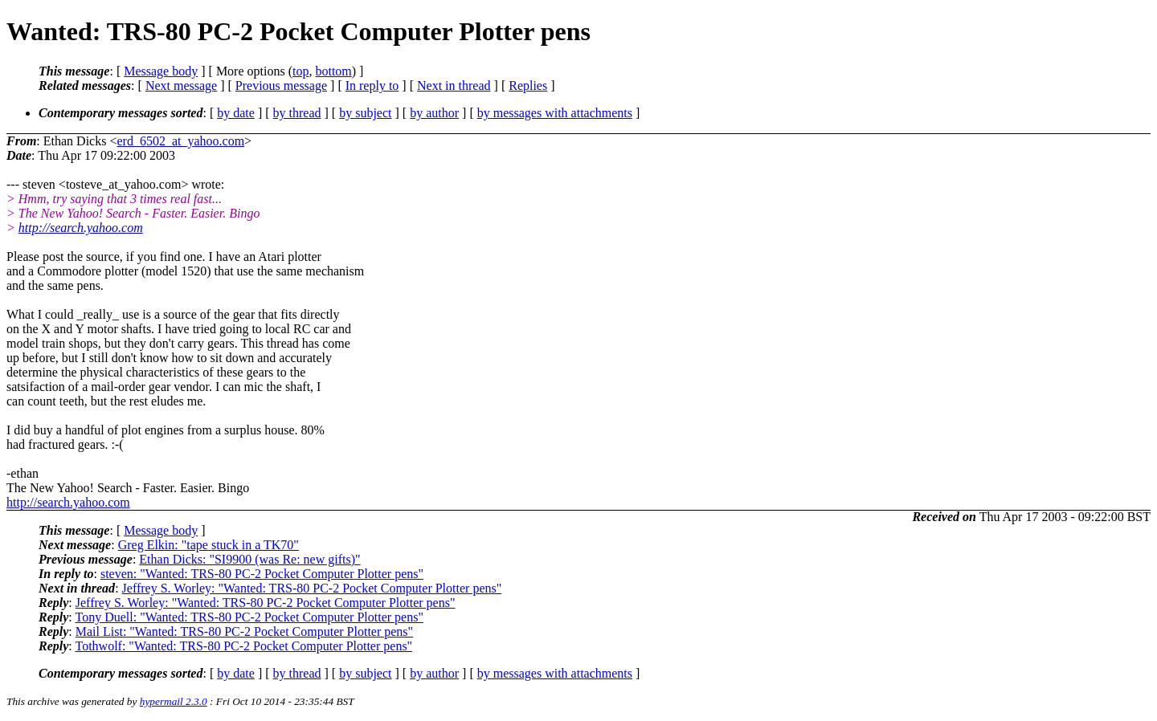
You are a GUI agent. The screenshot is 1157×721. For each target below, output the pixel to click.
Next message (181, 85)
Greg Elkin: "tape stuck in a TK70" (208, 545)
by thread (297, 113)
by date (236, 113)
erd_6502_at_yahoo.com (180, 141)
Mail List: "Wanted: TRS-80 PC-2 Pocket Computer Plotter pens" (244, 631)
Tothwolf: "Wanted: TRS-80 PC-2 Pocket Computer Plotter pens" (243, 646)
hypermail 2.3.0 (173, 701)
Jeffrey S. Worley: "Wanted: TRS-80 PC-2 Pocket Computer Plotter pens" (312, 588)
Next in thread (454, 85)
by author (434, 113)
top (300, 71)
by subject (365, 113)
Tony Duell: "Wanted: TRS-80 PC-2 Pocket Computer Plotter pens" (249, 617)
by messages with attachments (554, 113)
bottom (333, 71)
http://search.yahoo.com (80, 227)
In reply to (372, 85)
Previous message (281, 85)
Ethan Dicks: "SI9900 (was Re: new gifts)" (249, 559)
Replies (528, 85)
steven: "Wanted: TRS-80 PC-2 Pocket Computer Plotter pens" (261, 573)
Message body (161, 71)
